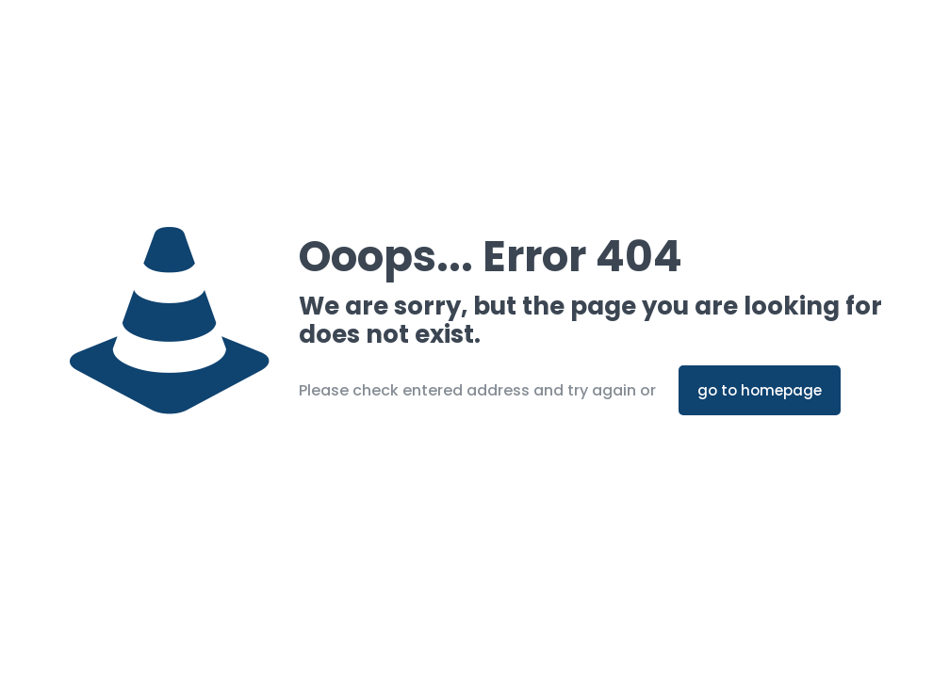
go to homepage (759, 390)
